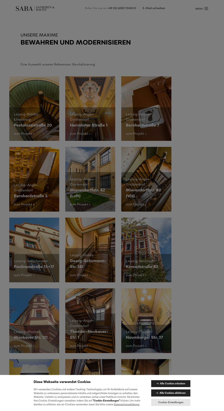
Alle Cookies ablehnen (173, 393)
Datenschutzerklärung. (127, 404)
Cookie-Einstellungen (170, 402)
